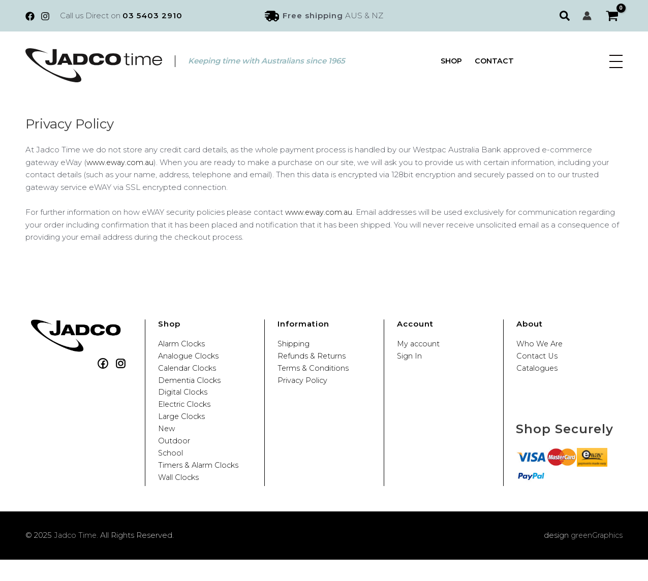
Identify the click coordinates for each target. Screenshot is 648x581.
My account (419, 344)
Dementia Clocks (190, 386)
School (171, 469)
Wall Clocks (179, 497)
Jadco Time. (77, 557)
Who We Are (540, 344)
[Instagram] (45, 16)
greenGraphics (596, 557)
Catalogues (537, 372)
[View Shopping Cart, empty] (612, 16)
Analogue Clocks (189, 358)
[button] (566, 16)
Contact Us (537, 358)
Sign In (409, 358)
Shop (451, 61)
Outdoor (174, 456)
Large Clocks (182, 428)
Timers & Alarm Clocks (199, 484)
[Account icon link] (587, 15)
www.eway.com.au (121, 162)
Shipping (293, 344)
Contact (495, 61)
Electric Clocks (185, 413)
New (167, 441)
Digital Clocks (183, 400)
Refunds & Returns (312, 358)
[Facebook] (30, 16)
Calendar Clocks (188, 372)
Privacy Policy (303, 386)
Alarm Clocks (182, 344)
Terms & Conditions (313, 372)
